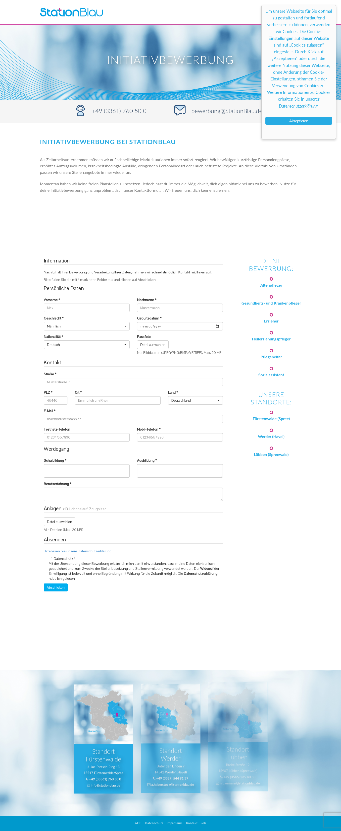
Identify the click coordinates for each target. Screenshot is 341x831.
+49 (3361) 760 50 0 (119, 110)
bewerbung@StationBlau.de (227, 110)
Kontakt (192, 823)
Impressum (175, 823)
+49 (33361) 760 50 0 (103, 769)
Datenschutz (154, 823)
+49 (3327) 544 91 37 (170, 765)
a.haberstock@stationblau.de (170, 770)
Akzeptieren (298, 120)
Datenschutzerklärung (298, 106)
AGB (138, 823)
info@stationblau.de (103, 775)
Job (203, 823)
